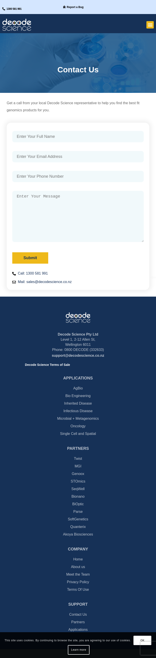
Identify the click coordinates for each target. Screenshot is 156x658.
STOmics (78, 490)
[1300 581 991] (3, 8)
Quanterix (78, 536)
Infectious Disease (78, 420)
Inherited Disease (78, 412)
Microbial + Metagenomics (78, 427)
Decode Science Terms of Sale (47, 373)
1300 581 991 (13, 8)
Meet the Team (78, 583)
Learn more (78, 649)
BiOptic (78, 513)
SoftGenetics (78, 528)
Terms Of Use (78, 598)
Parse (78, 520)
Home (78, 568)
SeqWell (78, 498)
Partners (78, 631)
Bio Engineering (78, 405)
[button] (150, 25)
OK (142, 640)
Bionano (78, 505)
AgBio (78, 397)
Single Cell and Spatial (78, 442)
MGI (78, 475)
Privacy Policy (78, 591)
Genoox (78, 483)
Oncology (78, 435)
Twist (78, 467)
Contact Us (78, 623)
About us (78, 576)
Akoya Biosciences (78, 543)
